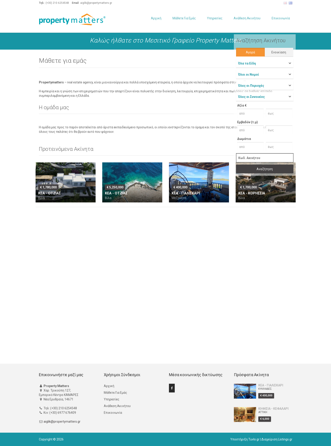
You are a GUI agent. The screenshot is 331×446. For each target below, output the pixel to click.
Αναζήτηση (265, 169)
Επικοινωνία (281, 18)
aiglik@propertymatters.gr (62, 421)
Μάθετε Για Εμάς (184, 18)
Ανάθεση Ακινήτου (247, 18)
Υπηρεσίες (215, 18)
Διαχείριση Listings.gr (276, 439)
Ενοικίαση (278, 52)
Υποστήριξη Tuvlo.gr (244, 439)
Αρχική (156, 18)
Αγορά (250, 52)
